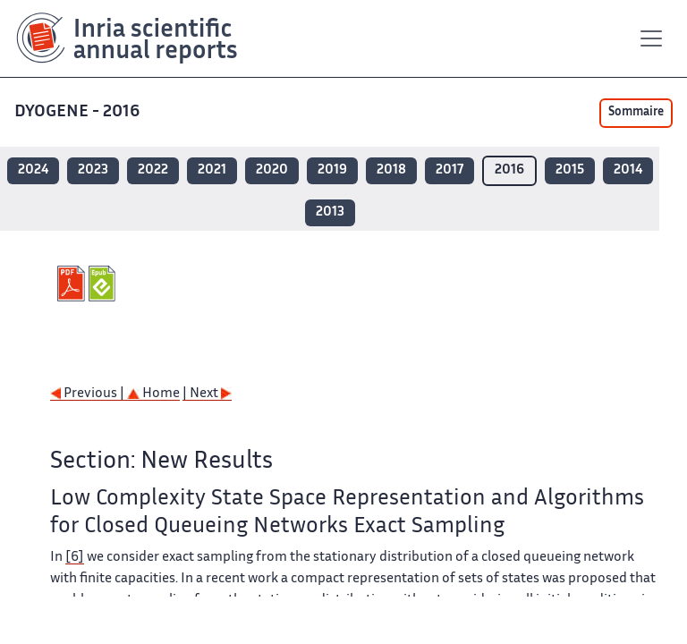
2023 (93, 170)
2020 (272, 170)
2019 (332, 170)
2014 (628, 170)
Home (153, 394)
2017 (449, 170)
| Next (207, 394)
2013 (330, 212)
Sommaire (636, 112)
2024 (33, 170)
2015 (570, 170)
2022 (153, 170)
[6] (74, 558)
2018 (391, 170)
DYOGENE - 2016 (78, 112)
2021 (212, 170)
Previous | (88, 394)
